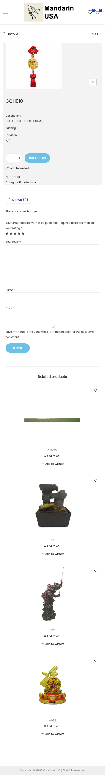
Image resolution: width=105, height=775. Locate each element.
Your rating (14, 228)
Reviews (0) (18, 199)
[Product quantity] (14, 158)
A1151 (52, 630)
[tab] (52, 200)
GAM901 (52, 450)
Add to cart (37, 158)
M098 (52, 720)
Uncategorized (28, 182)
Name (10, 290)
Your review (14, 242)
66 (52, 540)
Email (10, 308)
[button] (17, 168)
